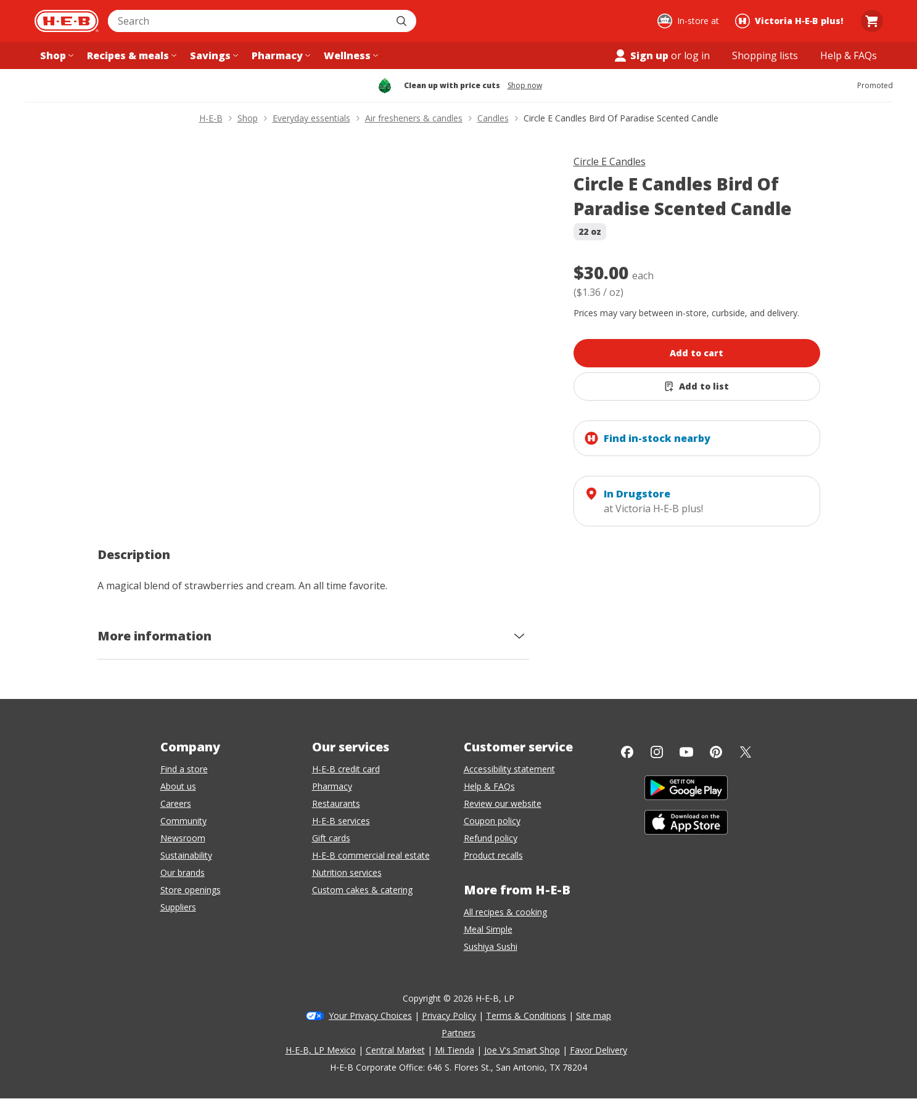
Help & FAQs (489, 786)
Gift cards (331, 838)
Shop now (525, 86)
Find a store (184, 769)
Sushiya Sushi (490, 946)
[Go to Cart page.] (872, 21)
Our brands (182, 872)
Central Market (395, 1050)
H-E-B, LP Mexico (321, 1050)
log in (697, 55)
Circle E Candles (610, 161)
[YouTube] (686, 752)
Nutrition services (347, 872)
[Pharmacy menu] (279, 55)
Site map (593, 1015)
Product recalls (493, 855)
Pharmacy (332, 786)
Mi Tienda (454, 1050)
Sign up (640, 55)
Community (183, 821)
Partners (458, 1033)
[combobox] (248, 21)
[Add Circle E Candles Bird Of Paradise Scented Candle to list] (697, 386)
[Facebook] (627, 752)
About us (178, 786)
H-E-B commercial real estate (371, 855)
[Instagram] (656, 752)
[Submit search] (402, 21)
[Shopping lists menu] (765, 55)
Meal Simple (488, 929)
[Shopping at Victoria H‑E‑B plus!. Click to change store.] (790, 21)
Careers (175, 803)
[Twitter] (745, 752)
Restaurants (336, 803)
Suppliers (178, 907)
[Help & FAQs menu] (848, 55)
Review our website (502, 803)
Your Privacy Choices (370, 1015)
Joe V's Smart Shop (522, 1050)
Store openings (190, 890)
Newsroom (182, 838)
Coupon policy (492, 821)
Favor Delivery (598, 1050)
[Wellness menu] (349, 55)
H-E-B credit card (346, 769)
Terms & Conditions (526, 1015)
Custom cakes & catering (362, 890)
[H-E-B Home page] (67, 21)
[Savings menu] (212, 55)
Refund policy (490, 838)
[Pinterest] (716, 752)
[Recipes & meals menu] (130, 55)
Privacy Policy (449, 1015)
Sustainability (186, 855)
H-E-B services (341, 821)
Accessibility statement (509, 769)
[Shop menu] (55, 55)
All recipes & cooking (505, 912)
